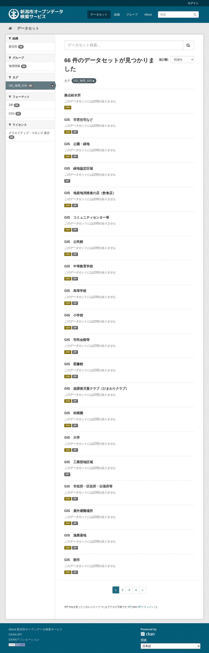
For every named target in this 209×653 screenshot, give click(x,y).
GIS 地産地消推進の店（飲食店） (90, 193)
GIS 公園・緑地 (77, 144)
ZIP (75, 132)
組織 (117, 14)
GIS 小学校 (73, 315)
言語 (143, 640)
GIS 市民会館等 (77, 340)
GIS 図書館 (73, 364)
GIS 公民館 (73, 242)
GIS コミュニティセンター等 (86, 217)
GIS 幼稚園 (73, 413)
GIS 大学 (72, 437)
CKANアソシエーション (24, 639)
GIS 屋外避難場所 (78, 511)
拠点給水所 (72, 95)
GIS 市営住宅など (78, 119)
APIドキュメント (147, 606)
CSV (68, 107)
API (129, 606)
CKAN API (15, 634)
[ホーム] (10, 28)
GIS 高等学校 (75, 291)
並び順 (163, 59)
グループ (132, 14)
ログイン (193, 3)
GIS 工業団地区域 (78, 462)
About (148, 14)
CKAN (148, 634)
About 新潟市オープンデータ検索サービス (35, 629)
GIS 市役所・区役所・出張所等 (88, 486)
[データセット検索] (178, 14)
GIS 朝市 (72, 560)
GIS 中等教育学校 (78, 266)
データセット (99, 14)
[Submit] (195, 14)
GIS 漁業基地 (75, 535)
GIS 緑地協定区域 (78, 168)
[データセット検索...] (123, 45)
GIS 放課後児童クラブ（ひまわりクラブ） (96, 388)
